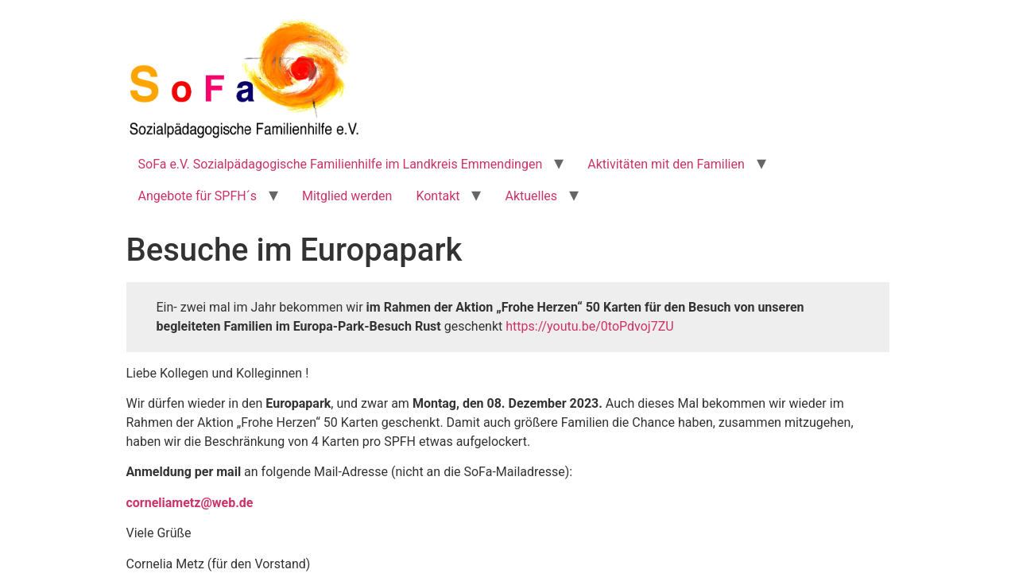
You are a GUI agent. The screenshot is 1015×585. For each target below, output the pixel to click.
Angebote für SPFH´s (197, 195)
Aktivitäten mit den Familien (666, 164)
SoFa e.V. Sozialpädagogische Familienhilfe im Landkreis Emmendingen (340, 164)
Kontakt (437, 195)
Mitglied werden (347, 195)
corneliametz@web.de (190, 502)
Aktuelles (531, 195)
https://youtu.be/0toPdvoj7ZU (589, 326)
